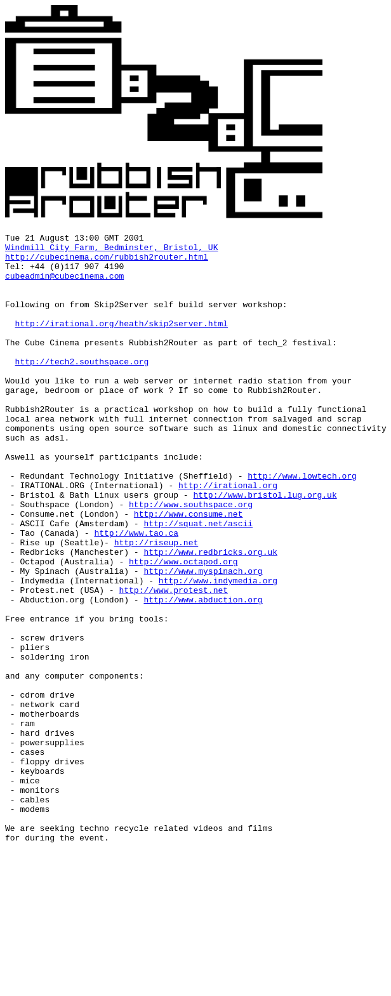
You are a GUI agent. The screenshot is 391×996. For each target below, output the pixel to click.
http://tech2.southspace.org (82, 388)
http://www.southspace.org (191, 559)
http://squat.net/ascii (198, 582)
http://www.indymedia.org (218, 650)
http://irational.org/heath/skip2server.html (121, 342)
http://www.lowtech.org (302, 525)
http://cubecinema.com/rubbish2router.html (106, 262)
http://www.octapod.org (183, 628)
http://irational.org (227, 536)
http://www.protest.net (173, 662)
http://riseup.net (156, 605)
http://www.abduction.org (202, 673)
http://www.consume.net (188, 570)
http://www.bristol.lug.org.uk (264, 548)
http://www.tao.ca (136, 593)
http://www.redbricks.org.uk (210, 616)
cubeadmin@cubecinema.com (64, 285)
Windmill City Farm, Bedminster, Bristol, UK (111, 250)
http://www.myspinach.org (202, 639)
